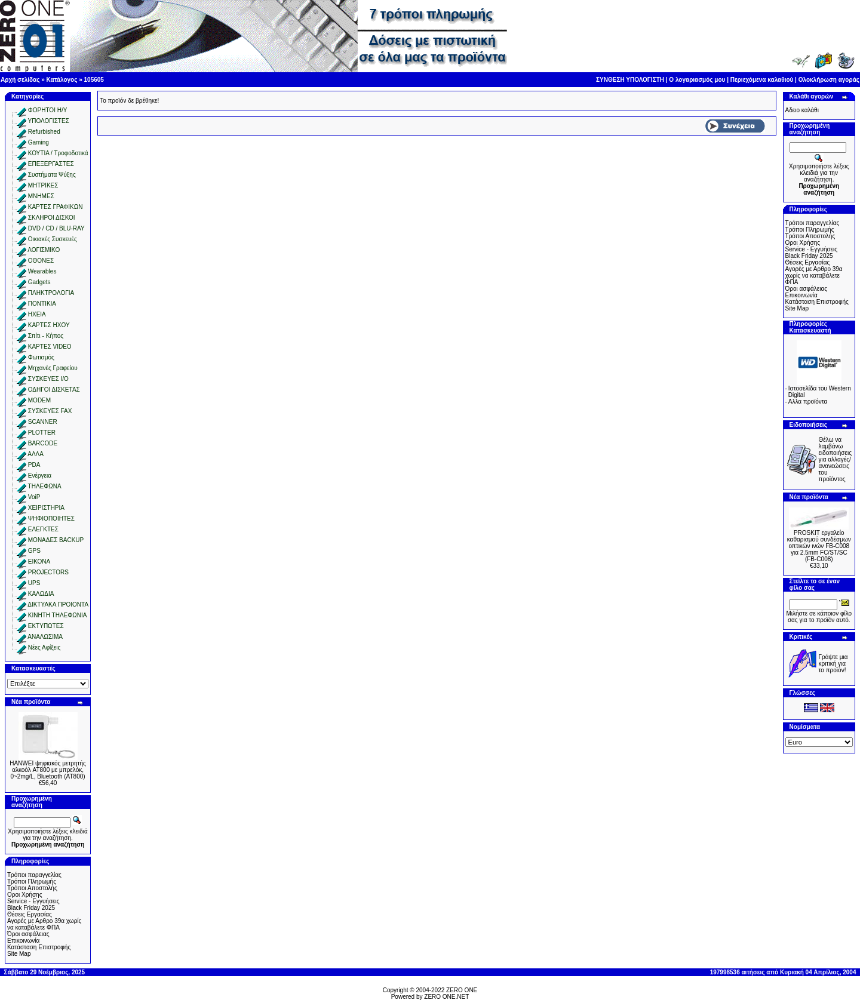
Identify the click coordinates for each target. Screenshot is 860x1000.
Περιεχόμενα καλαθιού (762, 79)
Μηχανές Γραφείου (53, 368)
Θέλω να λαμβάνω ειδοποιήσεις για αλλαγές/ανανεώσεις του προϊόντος (835, 459)
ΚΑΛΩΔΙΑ (41, 593)
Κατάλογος (62, 79)
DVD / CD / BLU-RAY (56, 228)
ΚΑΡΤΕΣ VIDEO (50, 346)
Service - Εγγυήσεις (33, 901)
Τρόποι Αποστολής (32, 888)
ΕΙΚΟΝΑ (39, 561)
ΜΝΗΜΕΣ (41, 196)
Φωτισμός (41, 357)
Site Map (18, 953)
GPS (34, 550)
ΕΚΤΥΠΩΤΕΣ (46, 626)
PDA (34, 464)
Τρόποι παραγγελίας (34, 875)
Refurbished (44, 131)
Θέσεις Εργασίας (29, 914)
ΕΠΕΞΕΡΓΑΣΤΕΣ (51, 164)
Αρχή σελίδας (20, 79)
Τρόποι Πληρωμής (31, 881)
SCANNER (42, 422)
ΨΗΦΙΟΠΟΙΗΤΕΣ (51, 518)
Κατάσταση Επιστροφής (38, 947)
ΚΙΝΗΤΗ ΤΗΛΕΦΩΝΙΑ (57, 615)
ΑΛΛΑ (35, 454)
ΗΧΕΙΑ (37, 314)
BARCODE (42, 443)
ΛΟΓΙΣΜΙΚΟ (43, 250)
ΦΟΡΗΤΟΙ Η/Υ (47, 110)
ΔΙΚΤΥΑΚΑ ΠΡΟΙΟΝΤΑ (57, 604)
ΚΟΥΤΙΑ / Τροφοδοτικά (58, 153)
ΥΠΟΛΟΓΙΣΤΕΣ (48, 121)
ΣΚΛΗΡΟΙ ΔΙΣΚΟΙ (51, 217)
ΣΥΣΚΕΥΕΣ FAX (50, 411)
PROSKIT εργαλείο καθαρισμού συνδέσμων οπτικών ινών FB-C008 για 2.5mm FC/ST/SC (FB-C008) (819, 546)
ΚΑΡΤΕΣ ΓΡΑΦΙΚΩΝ (55, 207)
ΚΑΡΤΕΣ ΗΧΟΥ (49, 325)
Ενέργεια (39, 475)
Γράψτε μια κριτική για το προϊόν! (833, 663)
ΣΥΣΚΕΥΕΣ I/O (48, 379)
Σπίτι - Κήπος (45, 336)
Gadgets (39, 282)
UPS (34, 583)
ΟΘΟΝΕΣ (41, 260)
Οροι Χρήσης (24, 894)
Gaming (38, 142)
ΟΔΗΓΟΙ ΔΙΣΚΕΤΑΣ (54, 389)
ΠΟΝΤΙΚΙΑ (42, 303)
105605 (94, 79)
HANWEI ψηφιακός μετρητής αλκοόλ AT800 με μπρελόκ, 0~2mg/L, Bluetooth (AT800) (48, 770)
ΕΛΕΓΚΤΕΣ (43, 529)
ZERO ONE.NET (446, 996)
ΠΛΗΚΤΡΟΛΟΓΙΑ (51, 293)
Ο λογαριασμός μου (697, 79)
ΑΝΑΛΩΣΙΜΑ (45, 636)
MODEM (39, 400)
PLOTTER (42, 432)
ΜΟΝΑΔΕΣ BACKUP (56, 540)
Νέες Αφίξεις (44, 647)
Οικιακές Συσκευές (52, 239)
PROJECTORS (48, 572)
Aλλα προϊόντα (808, 401)
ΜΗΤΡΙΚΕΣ (43, 185)
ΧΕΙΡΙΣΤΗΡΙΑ (46, 507)
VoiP (34, 497)
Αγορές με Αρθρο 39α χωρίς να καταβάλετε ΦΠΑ (44, 924)
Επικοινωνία (23, 940)
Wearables (42, 271)
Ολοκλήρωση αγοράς (828, 79)
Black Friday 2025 (31, 907)
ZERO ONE (461, 990)
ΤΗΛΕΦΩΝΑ (45, 486)
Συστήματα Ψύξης (52, 174)
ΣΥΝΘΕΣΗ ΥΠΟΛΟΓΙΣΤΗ (630, 79)
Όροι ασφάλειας (28, 934)
